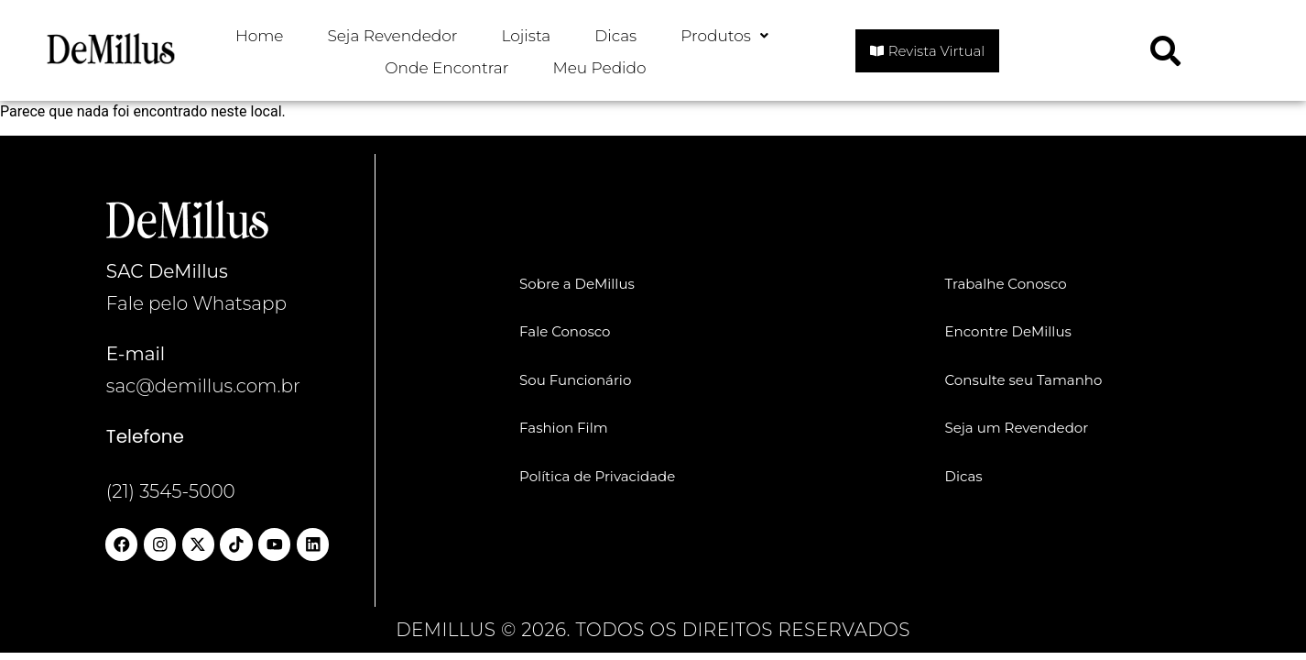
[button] (724, 36)
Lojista (526, 36)
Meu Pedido (599, 68)
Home (259, 36)
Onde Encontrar (446, 68)
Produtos (724, 36)
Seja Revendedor (393, 36)
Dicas (615, 36)
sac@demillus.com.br (203, 386)
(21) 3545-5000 (170, 491)
